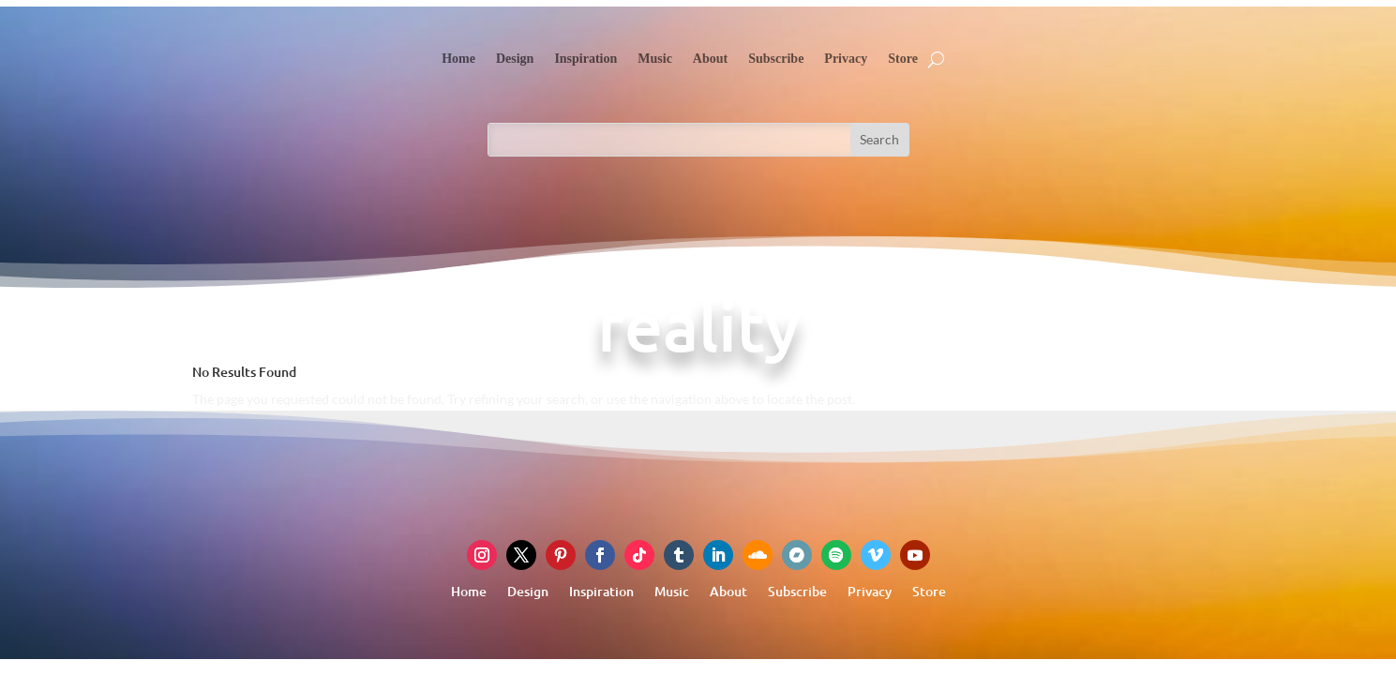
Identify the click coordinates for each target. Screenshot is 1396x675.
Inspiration (585, 59)
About (710, 59)
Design (514, 59)
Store (903, 59)
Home (458, 59)
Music (655, 59)
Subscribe (775, 59)
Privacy (845, 59)
